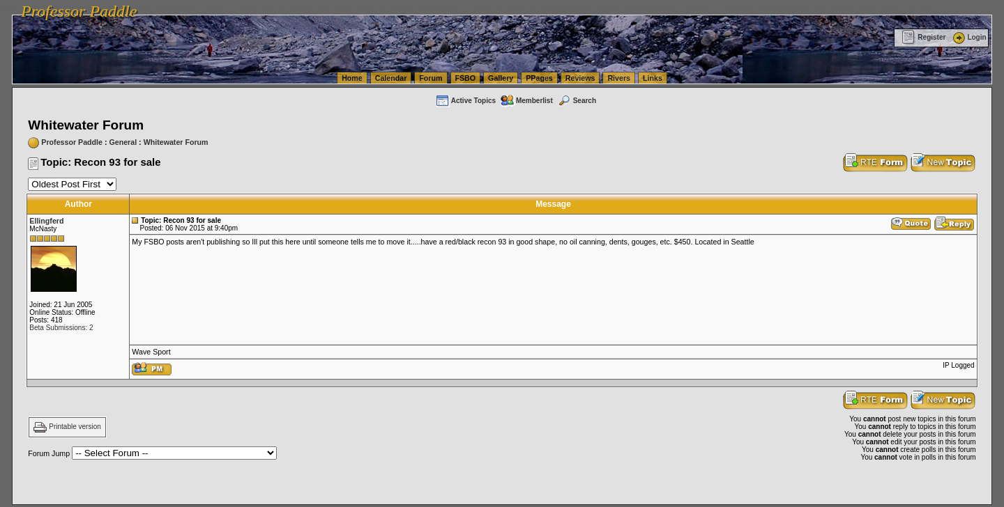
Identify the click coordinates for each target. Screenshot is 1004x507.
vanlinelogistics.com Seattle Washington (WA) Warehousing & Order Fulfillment (394, 7)
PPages (539, 78)
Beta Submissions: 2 (61, 328)
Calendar (391, 78)
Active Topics (465, 100)
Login (968, 37)
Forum (430, 78)
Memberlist (526, 100)
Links (652, 78)
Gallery (500, 78)
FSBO (465, 78)
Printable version (74, 427)
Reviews (580, 78)
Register (923, 37)
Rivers (618, 78)
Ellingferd (46, 221)
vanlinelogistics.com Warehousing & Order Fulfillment (847, 7)
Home (352, 78)
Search (576, 100)
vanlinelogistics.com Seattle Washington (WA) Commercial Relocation (641, 7)
